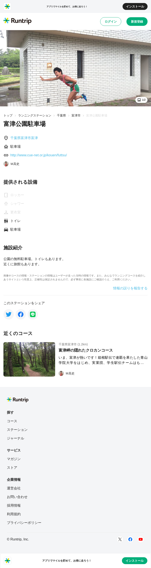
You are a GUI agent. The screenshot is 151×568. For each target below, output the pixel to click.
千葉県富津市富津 (24, 138)
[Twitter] (120, 539)
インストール (135, 6)
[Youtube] (140, 539)
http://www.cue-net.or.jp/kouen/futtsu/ (38, 155)
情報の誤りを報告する (130, 288)
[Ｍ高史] (11, 163)
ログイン (111, 21)
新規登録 (137, 21)
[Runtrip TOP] (17, 21)
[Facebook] (130, 539)
